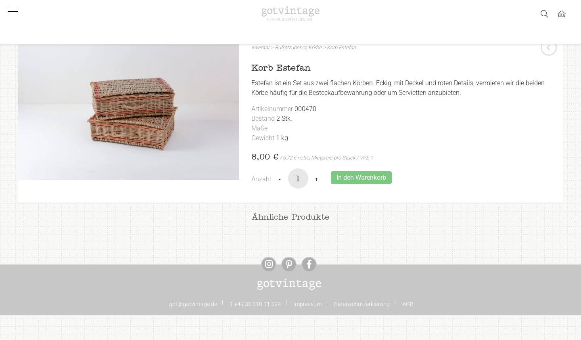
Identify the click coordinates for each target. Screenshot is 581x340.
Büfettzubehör (290, 72)
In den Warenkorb (361, 202)
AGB (408, 328)
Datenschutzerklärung (362, 328)
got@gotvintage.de (193, 328)
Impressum (307, 328)
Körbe (315, 72)
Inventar (260, 72)
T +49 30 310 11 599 (255, 328)
